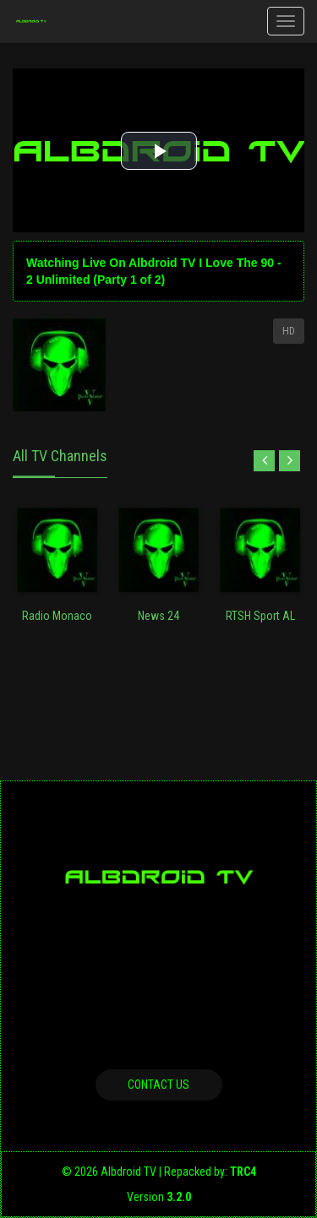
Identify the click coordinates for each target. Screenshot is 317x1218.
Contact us (158, 1084)
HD (288, 331)
